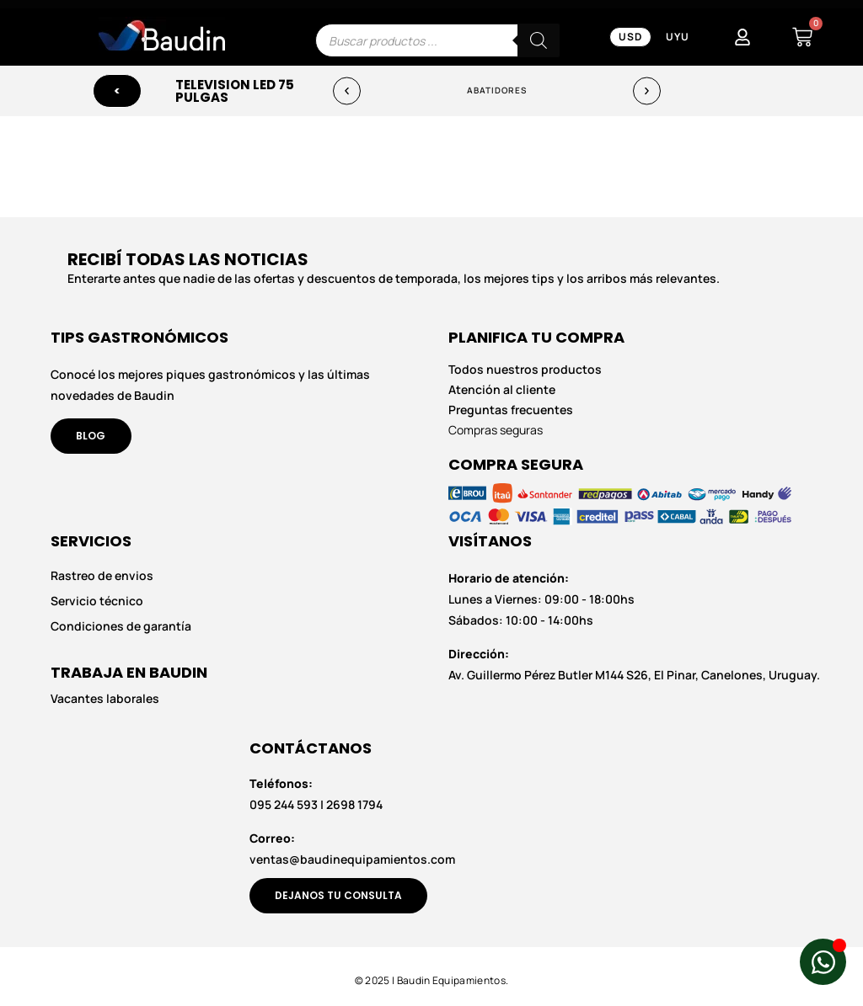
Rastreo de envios (102, 575)
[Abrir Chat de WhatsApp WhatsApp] (823, 962)
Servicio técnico (97, 601)
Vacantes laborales (105, 698)
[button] (347, 91)
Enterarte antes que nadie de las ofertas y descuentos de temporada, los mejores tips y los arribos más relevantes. (393, 278)
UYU (677, 36)
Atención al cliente (501, 390)
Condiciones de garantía (121, 627)
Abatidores (497, 91)
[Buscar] (538, 40)
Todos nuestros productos (525, 370)
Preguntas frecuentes (510, 410)
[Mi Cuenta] (742, 37)
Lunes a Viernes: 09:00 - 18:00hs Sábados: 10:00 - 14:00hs (541, 599)
